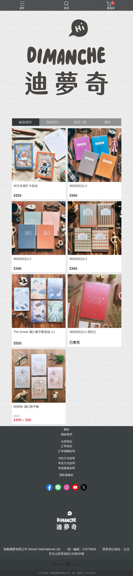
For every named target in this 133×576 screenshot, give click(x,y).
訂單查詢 (66, 446)
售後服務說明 (66, 468)
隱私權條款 (66, 475)
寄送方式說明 (66, 463)
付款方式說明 (66, 458)
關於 (66, 429)
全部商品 (66, 441)
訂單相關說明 (66, 451)
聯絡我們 (66, 434)
